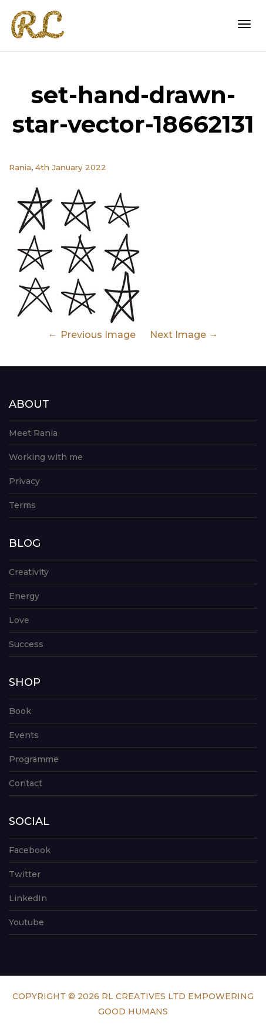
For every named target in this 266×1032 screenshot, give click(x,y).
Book (20, 711)
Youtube (26, 922)
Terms (22, 505)
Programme (34, 759)
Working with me (46, 457)
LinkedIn (28, 898)
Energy (24, 596)
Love (19, 620)
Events (24, 735)
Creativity (29, 572)
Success (26, 644)
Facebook (29, 850)
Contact (25, 783)
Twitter (25, 874)
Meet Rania (33, 433)
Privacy (24, 481)
